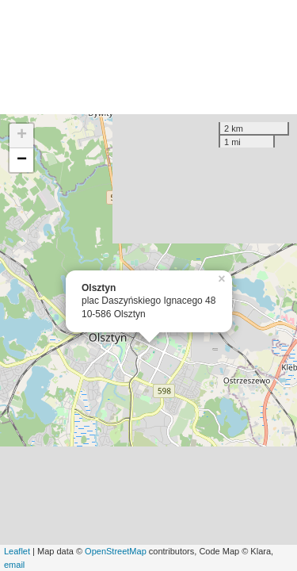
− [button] (22, 160)
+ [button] (22, 136)
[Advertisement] (148, 57)
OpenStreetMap (116, 551)
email (14, 564)
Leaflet (17, 551)
